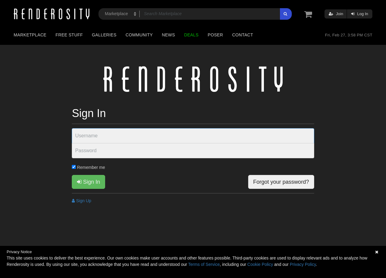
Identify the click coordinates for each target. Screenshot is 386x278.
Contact (242, 34)
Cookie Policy (260, 264)
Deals (191, 34)
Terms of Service (204, 264)
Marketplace (30, 34)
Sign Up (81, 200)
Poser (215, 34)
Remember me (88, 167)
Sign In (88, 182)
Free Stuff (69, 34)
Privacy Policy (303, 264)
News (168, 34)
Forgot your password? (281, 182)
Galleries (104, 34)
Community (139, 34)
